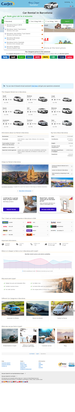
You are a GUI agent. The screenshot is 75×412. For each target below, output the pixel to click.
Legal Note (22, 367)
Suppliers (41, 364)
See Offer (6, 102)
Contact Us (4, 366)
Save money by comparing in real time (60, 174)
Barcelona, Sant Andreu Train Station (23, 34)
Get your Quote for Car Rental (8, 376)
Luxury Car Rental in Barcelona (60, 170)
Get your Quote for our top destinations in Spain (13, 373)
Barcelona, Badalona (23, 47)
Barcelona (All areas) (23, 38)
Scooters (41, 367)
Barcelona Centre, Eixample (23, 42)
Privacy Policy (23, 364)
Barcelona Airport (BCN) (23, 25)
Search (67, 21)
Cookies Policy (23, 366)
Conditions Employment (25, 369)
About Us (22, 363)
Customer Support (6, 363)
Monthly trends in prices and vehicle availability (37, 254)
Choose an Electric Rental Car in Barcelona (60, 166)
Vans (40, 366)
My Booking (67, 2)
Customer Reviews (6, 364)
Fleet (40, 363)
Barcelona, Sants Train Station (23, 29)
